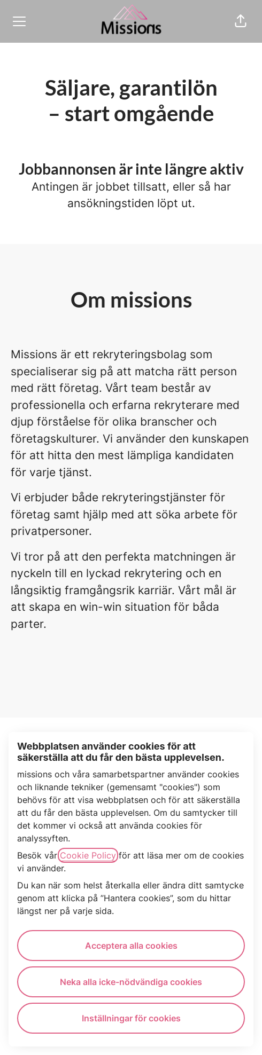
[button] (241, 21)
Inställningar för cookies (131, 1018)
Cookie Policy (88, 855)
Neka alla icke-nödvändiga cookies (131, 982)
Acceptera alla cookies (131, 945)
